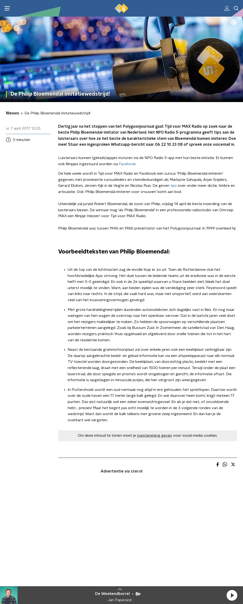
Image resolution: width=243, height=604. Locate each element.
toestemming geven (154, 435)
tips (173, 185)
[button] (231, 595)
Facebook (127, 164)
